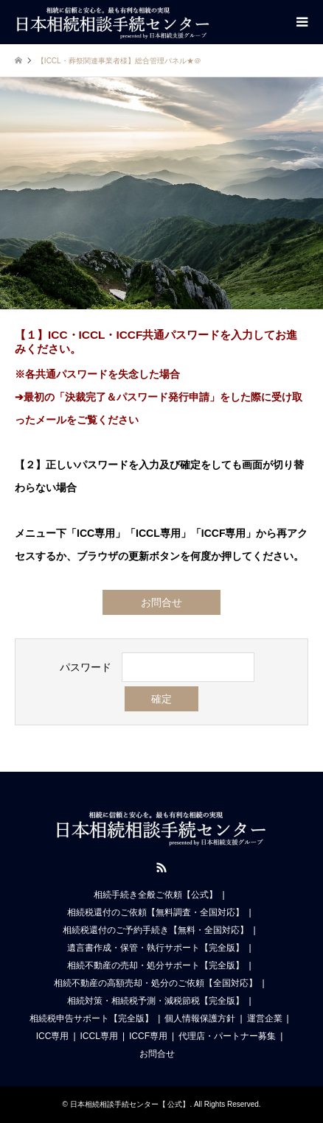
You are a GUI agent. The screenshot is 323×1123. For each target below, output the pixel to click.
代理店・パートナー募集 (227, 1036)
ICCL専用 (99, 1036)
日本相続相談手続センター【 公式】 (130, 1104)
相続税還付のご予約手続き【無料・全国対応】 (156, 930)
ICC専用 (52, 1036)
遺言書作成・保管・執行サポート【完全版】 (155, 948)
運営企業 (264, 1018)
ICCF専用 (148, 1036)
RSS (161, 867)
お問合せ (161, 602)
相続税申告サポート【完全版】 (91, 1018)
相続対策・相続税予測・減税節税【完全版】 (155, 1001)
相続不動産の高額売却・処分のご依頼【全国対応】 (155, 983)
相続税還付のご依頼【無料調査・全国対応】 (155, 912)
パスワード (85, 667)
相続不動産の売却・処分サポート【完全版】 (155, 965)
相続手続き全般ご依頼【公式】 (156, 895)
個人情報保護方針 (199, 1018)
